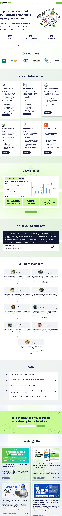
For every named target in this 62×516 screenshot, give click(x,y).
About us (51, 3)
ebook (32, 3)
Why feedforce (44, 3)
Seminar (37, 3)
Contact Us (58, 3)
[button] (17, 3)
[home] (5, 3)
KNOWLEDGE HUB (25, 3)
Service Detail (6, 115)
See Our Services (31, 212)
